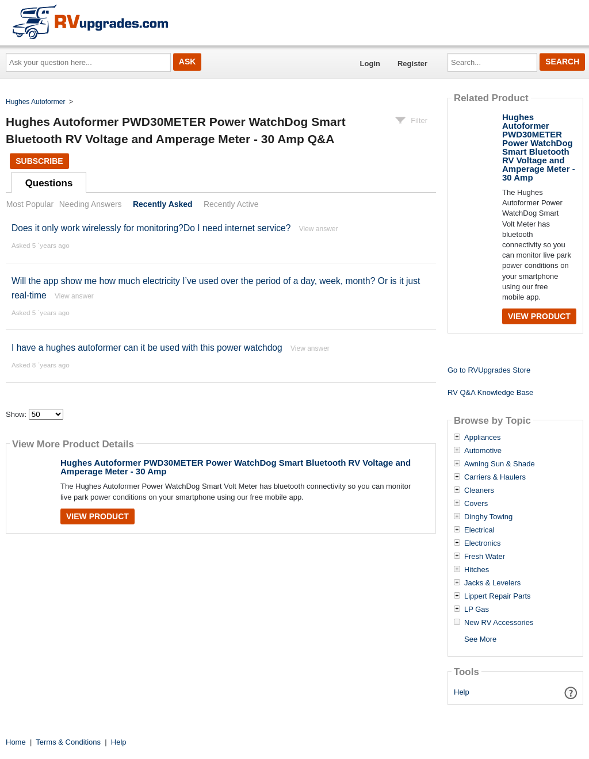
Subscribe (39, 161)
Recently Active (231, 204)
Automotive (483, 451)
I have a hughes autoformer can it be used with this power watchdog (147, 347)
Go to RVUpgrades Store (489, 370)
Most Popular (29, 204)
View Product (97, 516)
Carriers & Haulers (495, 477)
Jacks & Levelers (492, 583)
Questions (49, 183)
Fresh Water (484, 557)
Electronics (482, 543)
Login (370, 63)
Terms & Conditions (68, 742)
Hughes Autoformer (35, 102)
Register (412, 63)
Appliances (482, 438)
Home (16, 742)
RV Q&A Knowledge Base (490, 392)
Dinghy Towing (488, 517)
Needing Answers (90, 204)
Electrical (479, 530)
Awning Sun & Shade (499, 464)
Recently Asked (163, 204)
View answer (318, 229)
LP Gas (476, 609)
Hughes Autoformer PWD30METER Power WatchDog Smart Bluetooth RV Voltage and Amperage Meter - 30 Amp (235, 467)
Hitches (476, 570)
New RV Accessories (498, 623)
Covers (476, 504)
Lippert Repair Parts (497, 596)
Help (461, 692)
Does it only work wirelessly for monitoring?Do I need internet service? (151, 228)
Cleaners (479, 490)
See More (480, 639)
